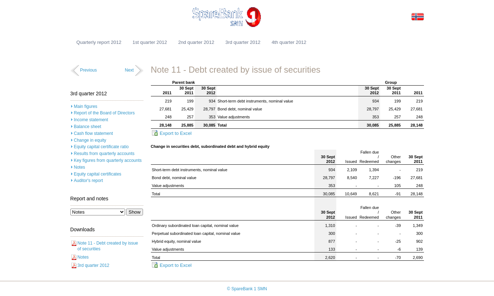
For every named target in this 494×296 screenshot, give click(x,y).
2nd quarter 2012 (196, 42)
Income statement (91, 119)
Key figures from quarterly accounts (108, 160)
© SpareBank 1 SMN (247, 288)
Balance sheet (87, 126)
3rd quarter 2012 (242, 42)
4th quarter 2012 (289, 42)
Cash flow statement (93, 133)
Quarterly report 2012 (99, 42)
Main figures (85, 106)
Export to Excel (176, 133)
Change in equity (90, 140)
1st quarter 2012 (150, 42)
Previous (88, 70)
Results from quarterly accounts (104, 153)
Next (129, 70)
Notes (79, 167)
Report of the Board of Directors (104, 112)
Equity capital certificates (97, 174)
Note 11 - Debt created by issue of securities (108, 246)
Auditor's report (88, 180)
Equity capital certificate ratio (101, 146)
